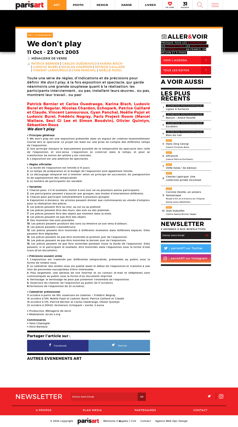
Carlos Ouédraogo (79, 63)
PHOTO (78, 5)
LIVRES (150, 5)
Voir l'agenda (187, 60)
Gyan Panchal (83, 70)
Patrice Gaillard (110, 67)
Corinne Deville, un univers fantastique (183, 194)
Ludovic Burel (46, 67)
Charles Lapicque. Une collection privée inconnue (183, 178)
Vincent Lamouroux (51, 70)
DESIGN (102, 5)
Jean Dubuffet (175, 210)
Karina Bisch (111, 63)
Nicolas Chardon (76, 67)
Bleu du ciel (174, 135)
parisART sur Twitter (182, 249)
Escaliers (172, 126)
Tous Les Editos (187, 70)
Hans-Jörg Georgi (177, 143)
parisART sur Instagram (185, 258)
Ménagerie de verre (49, 58)
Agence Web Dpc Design (171, 420)
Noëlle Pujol (110, 70)
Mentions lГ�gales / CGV (119, 420)
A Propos (44, 410)
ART (57, 5)
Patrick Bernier (45, 63)
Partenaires (145, 410)
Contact (200, 410)
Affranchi (172, 155)
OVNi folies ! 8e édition (181, 167)
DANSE (126, 5)
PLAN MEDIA (92, 410)
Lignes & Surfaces (177, 109)
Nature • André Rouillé (181, 117)
